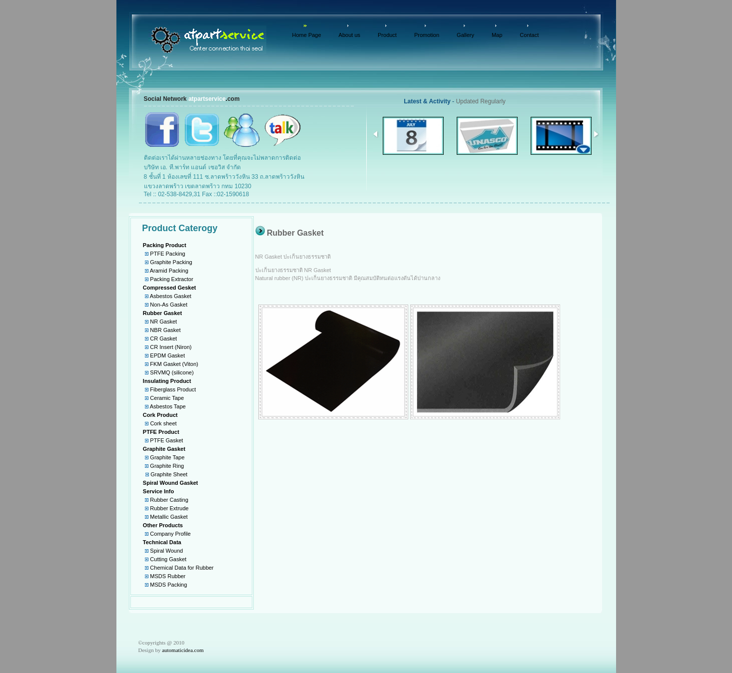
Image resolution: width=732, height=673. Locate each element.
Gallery (465, 35)
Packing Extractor (171, 279)
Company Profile (170, 534)
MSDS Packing (168, 585)
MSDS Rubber (167, 576)
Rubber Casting (169, 500)
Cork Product (160, 415)
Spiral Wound (166, 551)
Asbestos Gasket (170, 296)
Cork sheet (163, 423)
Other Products (163, 525)
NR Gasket (163, 322)
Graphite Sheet (168, 474)
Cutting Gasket (168, 559)
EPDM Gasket (167, 355)
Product (387, 35)
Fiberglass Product (173, 389)
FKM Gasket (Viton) (174, 364)
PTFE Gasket (166, 440)
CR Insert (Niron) (170, 347)
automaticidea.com (182, 650)
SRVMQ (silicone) (171, 372)
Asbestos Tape (168, 406)
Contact (529, 35)
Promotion (426, 35)
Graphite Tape (167, 457)
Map (497, 35)
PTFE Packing (167, 254)
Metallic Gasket (168, 517)
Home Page (306, 35)
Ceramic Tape (167, 398)
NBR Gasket (165, 330)
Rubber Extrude (169, 508)
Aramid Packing (169, 271)
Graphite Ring (167, 466)
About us (349, 35)
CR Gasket (163, 338)
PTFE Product (161, 432)
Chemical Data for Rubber (181, 568)
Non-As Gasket (168, 305)
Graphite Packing (171, 262)
